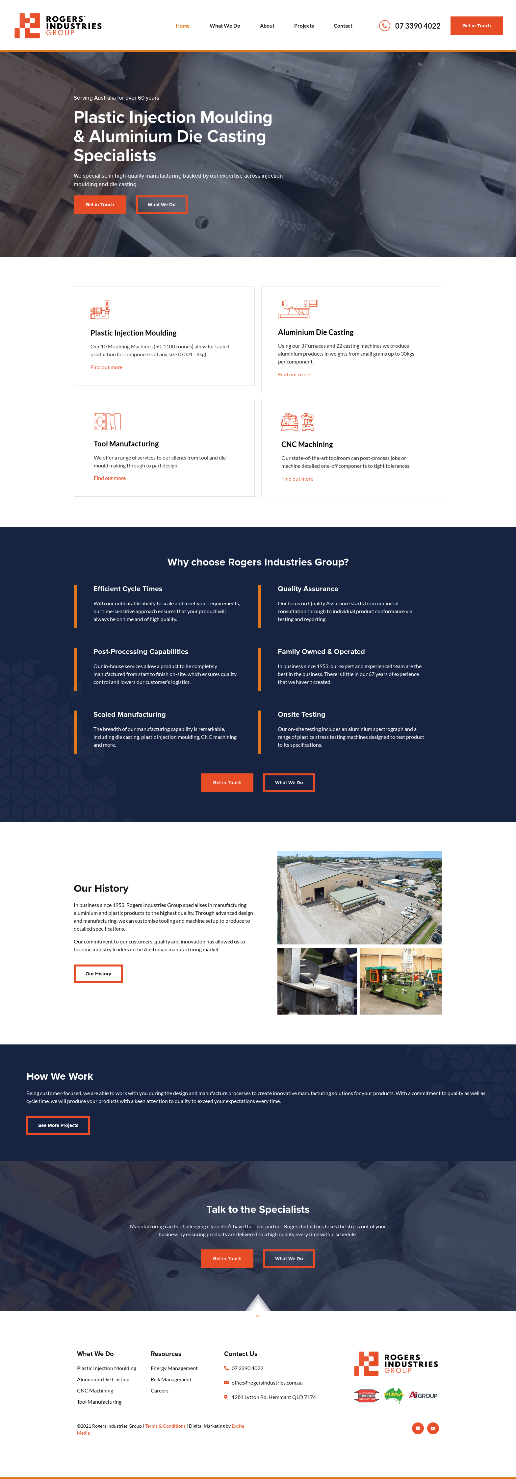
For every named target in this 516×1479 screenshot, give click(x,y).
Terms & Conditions (165, 1426)
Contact (343, 25)
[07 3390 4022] (384, 25)
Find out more (106, 367)
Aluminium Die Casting (315, 332)
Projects (304, 25)
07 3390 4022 (418, 25)
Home (183, 25)
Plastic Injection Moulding (133, 332)
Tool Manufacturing (126, 443)
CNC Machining (307, 444)
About (267, 25)
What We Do (225, 25)
